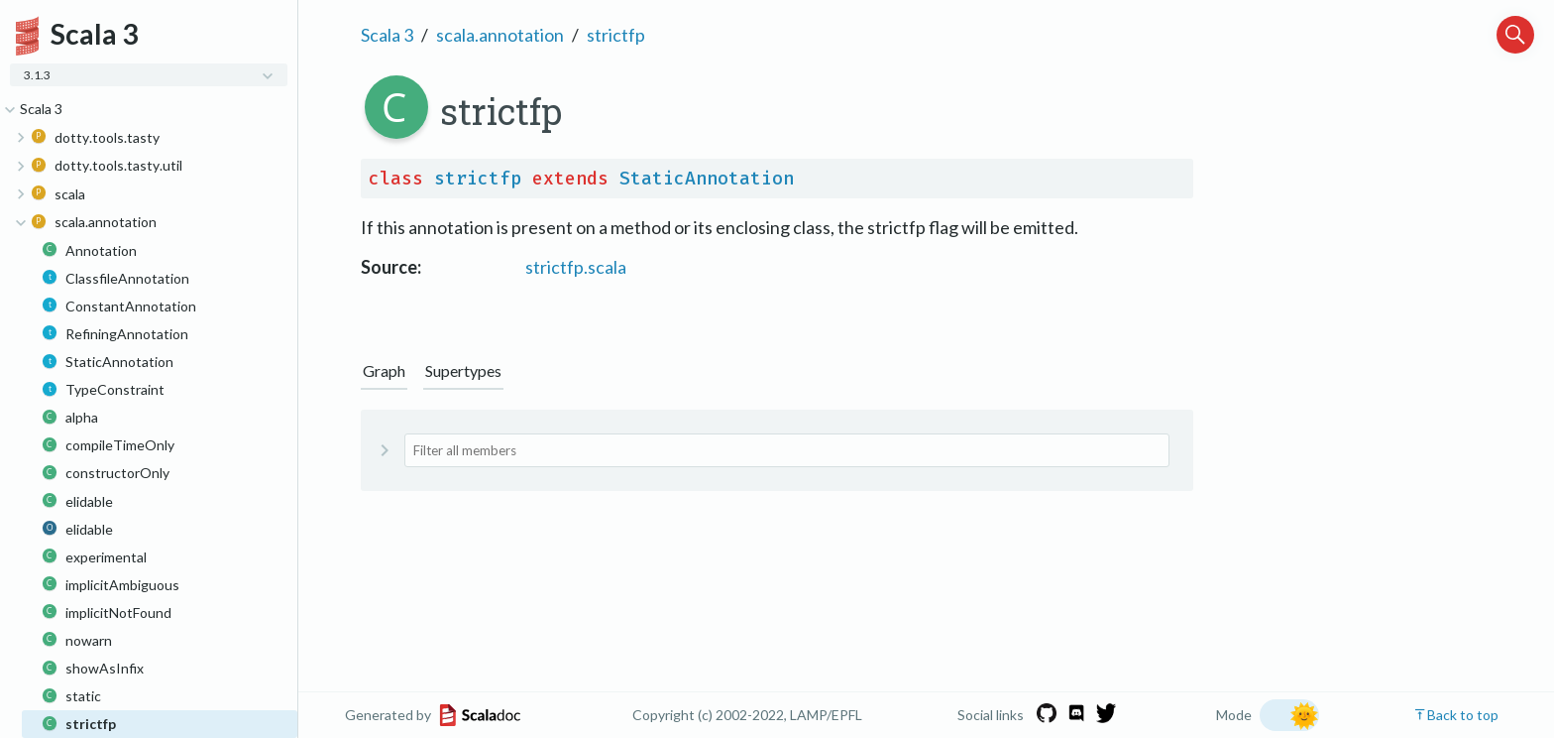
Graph (384, 370)
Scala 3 (387, 35)
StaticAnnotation (706, 178)
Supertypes (463, 370)
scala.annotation (500, 35)
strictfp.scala (575, 267)
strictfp (616, 35)
